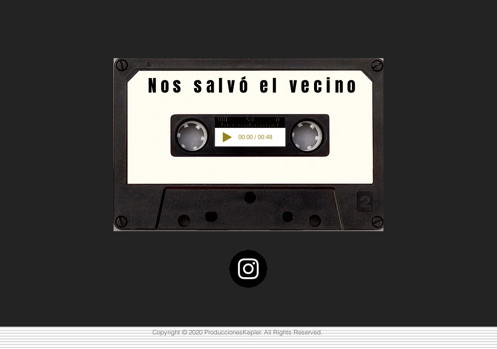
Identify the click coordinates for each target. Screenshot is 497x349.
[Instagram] (248, 269)
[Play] (227, 137)
